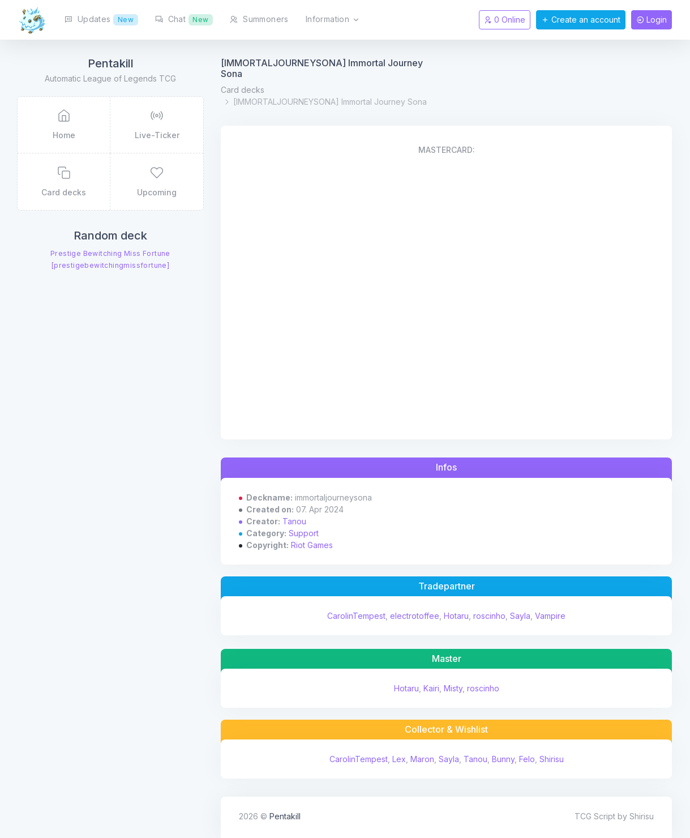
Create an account (580, 19)
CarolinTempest (356, 616)
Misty (453, 688)
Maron (422, 759)
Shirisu (551, 759)
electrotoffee (414, 616)
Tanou (294, 521)
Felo (527, 759)
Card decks (242, 90)
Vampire (550, 616)
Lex (399, 759)
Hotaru (456, 616)
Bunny (503, 759)
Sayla (520, 616)
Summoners (259, 19)
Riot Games (312, 545)
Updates (101, 19)
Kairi (431, 688)
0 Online (504, 19)
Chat (184, 19)
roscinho (489, 616)
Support (304, 533)
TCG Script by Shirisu (614, 816)
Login (651, 19)
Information (333, 20)
